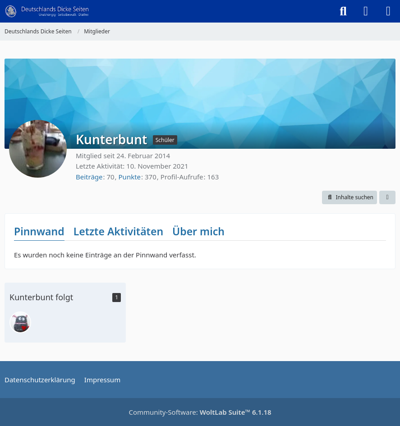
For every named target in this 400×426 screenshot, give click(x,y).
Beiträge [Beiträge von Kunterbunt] (89, 176)
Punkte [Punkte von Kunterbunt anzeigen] (130, 176)
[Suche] (343, 11)
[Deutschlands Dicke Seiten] (47, 11)
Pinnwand (39, 231)
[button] (349, 197)
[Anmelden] (366, 11)
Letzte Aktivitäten (118, 231)
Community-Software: (200, 412)
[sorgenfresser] (20, 322)
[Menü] (388, 11)
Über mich (198, 231)
